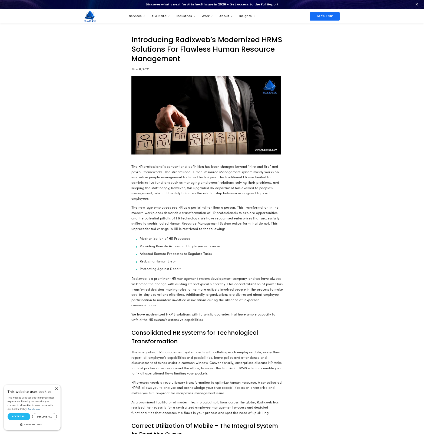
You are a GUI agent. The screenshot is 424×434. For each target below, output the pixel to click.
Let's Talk (325, 16)
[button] (32, 424)
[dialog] (32, 407)
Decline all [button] (44, 416)
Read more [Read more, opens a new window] (34, 408)
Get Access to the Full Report (254, 4)
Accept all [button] (19, 416)
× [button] (56, 388)
